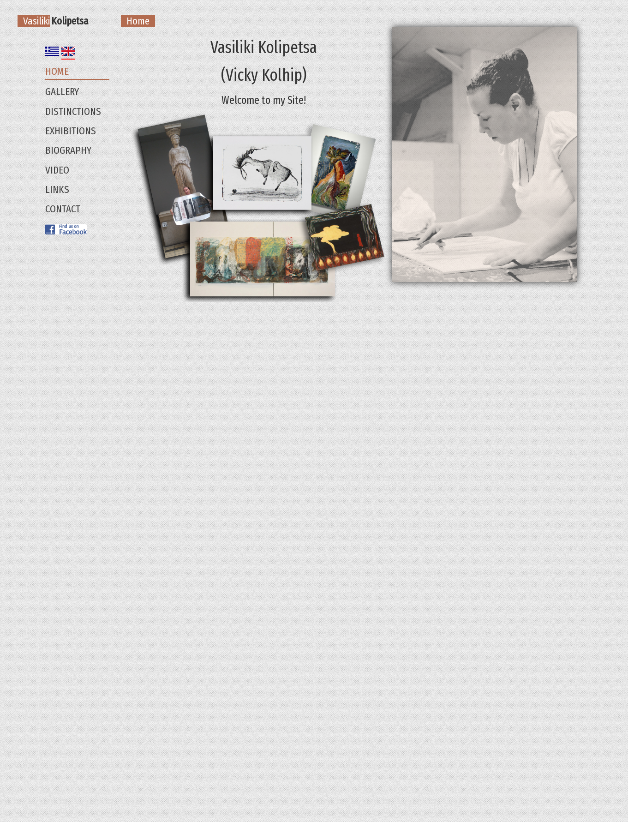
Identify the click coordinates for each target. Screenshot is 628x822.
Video (57, 170)
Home (57, 71)
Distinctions (73, 111)
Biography (68, 150)
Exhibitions (70, 131)
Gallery (62, 91)
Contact (62, 209)
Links (57, 189)
